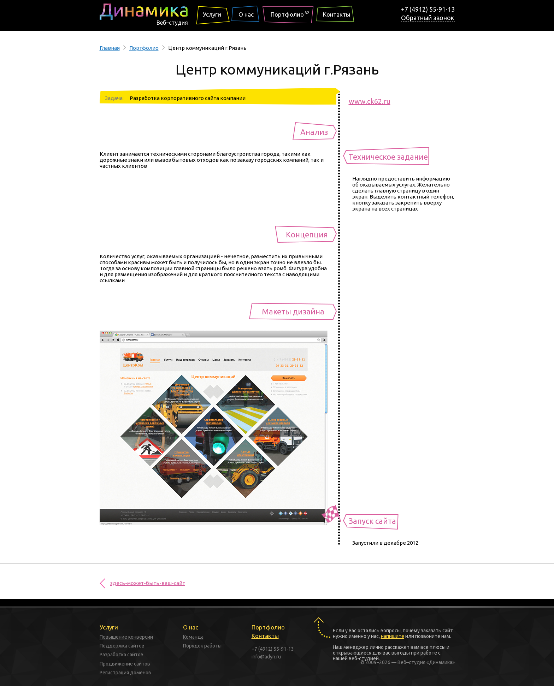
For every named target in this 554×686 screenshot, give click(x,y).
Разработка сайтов (121, 654)
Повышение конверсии (126, 637)
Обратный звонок (427, 17)
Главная (110, 48)
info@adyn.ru (266, 657)
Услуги (212, 14)
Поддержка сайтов (122, 646)
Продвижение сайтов (125, 664)
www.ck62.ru (369, 101)
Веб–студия (172, 22)
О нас (246, 14)
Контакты (336, 14)
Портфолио (290, 14)
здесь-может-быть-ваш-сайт (147, 583)
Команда (193, 637)
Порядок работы (202, 646)
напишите (392, 636)
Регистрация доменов (125, 672)
